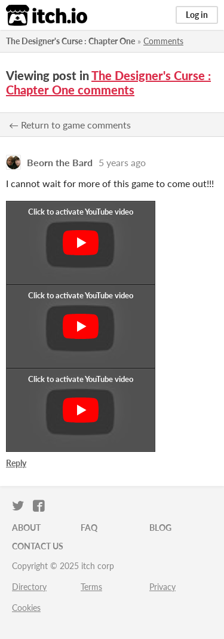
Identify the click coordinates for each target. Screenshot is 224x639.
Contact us (37, 546)
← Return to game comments (70, 124)
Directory (29, 587)
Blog (160, 527)
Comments (163, 41)
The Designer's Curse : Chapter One (70, 41)
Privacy (162, 587)
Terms (91, 587)
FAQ (89, 527)
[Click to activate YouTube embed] (80, 243)
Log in (197, 15)
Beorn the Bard (60, 162)
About (26, 527)
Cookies (26, 608)
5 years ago (122, 162)
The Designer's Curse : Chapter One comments (108, 82)
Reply (16, 463)
